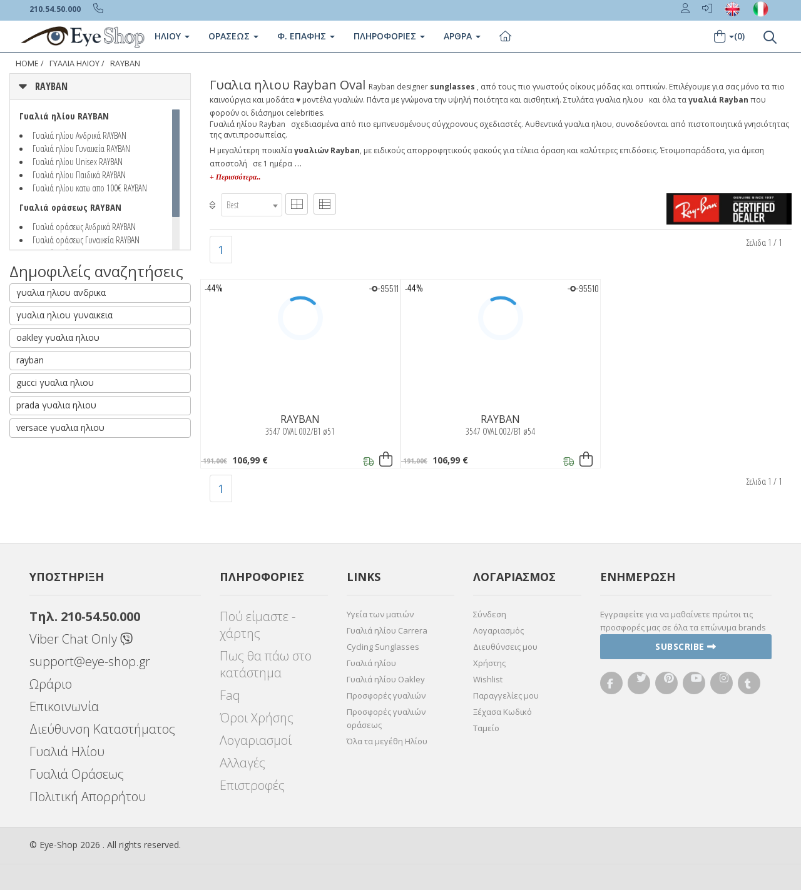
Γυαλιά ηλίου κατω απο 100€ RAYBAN (90, 187)
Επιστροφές (252, 785)
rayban (30, 360)
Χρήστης (489, 663)
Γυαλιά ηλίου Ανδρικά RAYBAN (79, 135)
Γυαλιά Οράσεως (76, 774)
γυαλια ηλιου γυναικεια (64, 315)
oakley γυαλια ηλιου (57, 337)
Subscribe (686, 646)
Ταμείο (486, 728)
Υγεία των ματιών (380, 614)
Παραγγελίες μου (506, 695)
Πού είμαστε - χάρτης (257, 625)
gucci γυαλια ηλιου (55, 382)
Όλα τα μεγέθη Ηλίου (387, 741)
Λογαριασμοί (256, 740)
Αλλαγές (242, 762)
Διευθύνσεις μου (505, 646)
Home (27, 63)
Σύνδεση (489, 614)
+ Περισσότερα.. (235, 177)
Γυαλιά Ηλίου (67, 751)
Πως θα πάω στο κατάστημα (266, 664)
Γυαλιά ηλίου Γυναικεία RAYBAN (81, 148)
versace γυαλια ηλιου (60, 427)
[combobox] (251, 204)
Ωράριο (50, 683)
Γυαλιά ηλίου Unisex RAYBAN (78, 161)
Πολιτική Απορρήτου (87, 796)
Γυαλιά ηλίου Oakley (386, 679)
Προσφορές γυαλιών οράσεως (386, 718)
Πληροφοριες (389, 36)
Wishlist (488, 679)
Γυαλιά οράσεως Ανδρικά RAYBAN (84, 226)
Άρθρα (462, 36)
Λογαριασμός (498, 630)
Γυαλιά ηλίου (371, 663)
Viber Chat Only (81, 638)
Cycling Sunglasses (383, 646)
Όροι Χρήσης (256, 717)
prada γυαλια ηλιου (56, 405)
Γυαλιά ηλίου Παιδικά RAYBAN (79, 174)
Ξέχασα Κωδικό (502, 711)
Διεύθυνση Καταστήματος (102, 729)
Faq (230, 695)
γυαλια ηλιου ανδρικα (61, 292)
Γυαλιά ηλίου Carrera (387, 630)
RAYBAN (125, 63)
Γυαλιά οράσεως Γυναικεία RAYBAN (86, 239)
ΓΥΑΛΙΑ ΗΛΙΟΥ (74, 63)
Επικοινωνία (64, 706)
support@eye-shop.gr (89, 661)
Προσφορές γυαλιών (386, 695)
